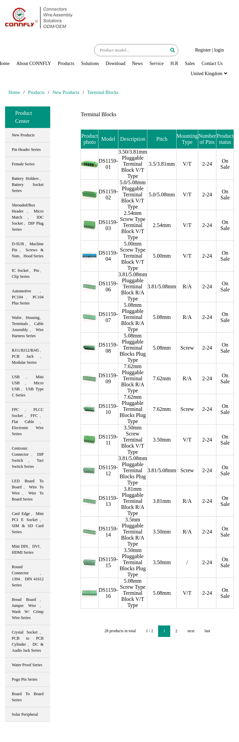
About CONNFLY (33, 63)
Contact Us (212, 63)
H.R (174, 63)
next (191, 630)
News (137, 63)
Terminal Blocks (103, 92)
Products (66, 63)
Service (157, 63)
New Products (66, 92)
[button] (177, 59)
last (207, 630)
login (219, 50)
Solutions (90, 63)
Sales (190, 63)
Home (14, 92)
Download (115, 63)
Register (203, 50)
